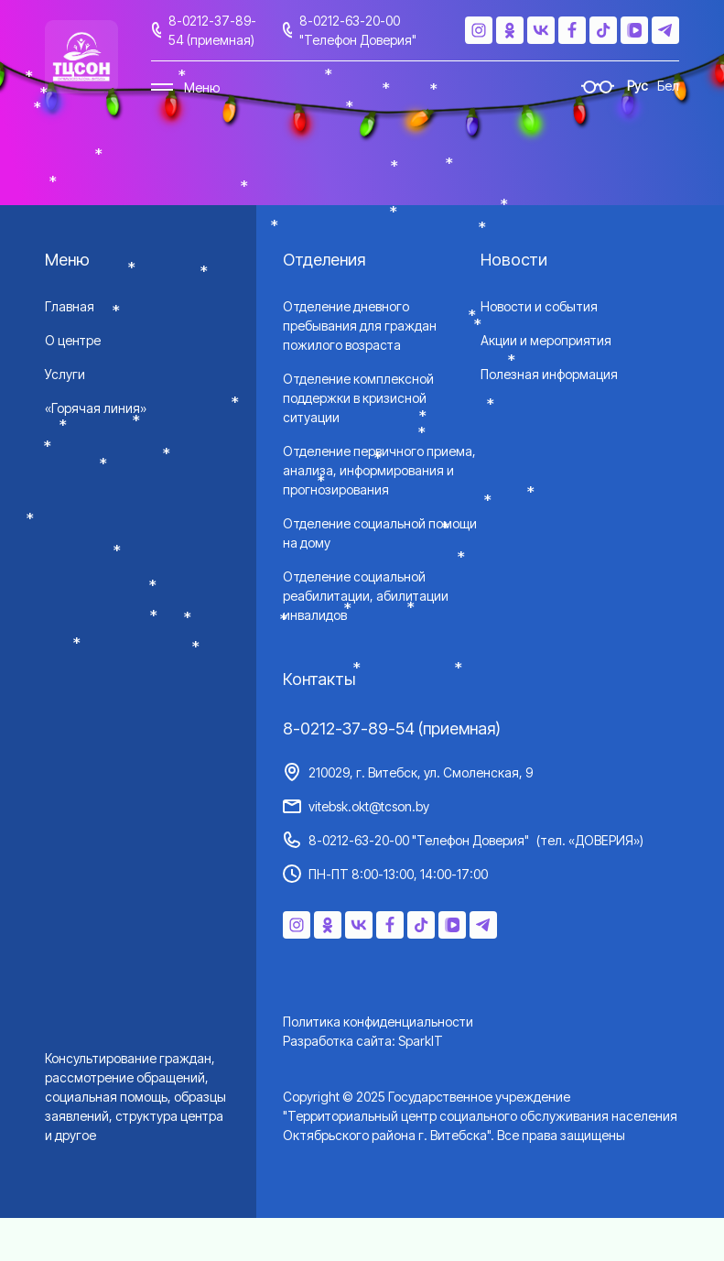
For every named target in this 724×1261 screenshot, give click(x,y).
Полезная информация (549, 374)
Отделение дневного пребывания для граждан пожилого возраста (360, 326)
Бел (668, 85)
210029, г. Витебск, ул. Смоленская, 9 (420, 772)
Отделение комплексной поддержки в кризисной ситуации (358, 398)
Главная (69, 306)
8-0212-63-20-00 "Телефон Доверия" (357, 30)
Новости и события (539, 306)
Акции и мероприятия (546, 340)
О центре (73, 340)
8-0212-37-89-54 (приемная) (212, 30)
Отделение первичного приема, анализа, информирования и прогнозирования (379, 470)
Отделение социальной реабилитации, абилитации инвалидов (365, 596)
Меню (202, 87)
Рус (637, 85)
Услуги (65, 374)
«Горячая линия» (95, 408)
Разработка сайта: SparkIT (363, 1041)
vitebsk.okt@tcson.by (368, 806)
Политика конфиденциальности (378, 1021)
